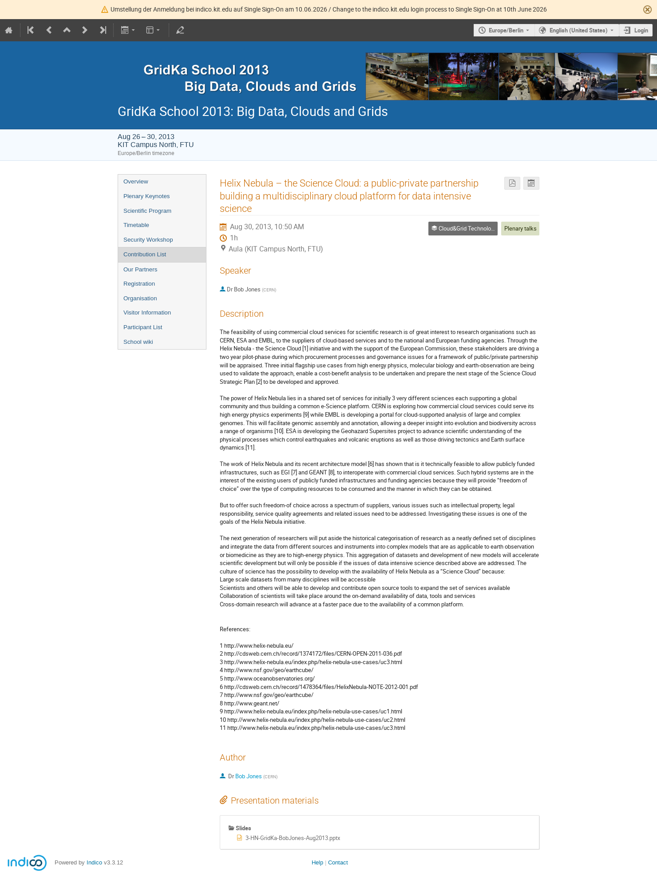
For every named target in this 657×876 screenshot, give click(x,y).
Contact (338, 862)
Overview (135, 181)
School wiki (138, 341)
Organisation (140, 298)
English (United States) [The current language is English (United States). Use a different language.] (579, 30)
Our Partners (140, 269)
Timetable (136, 225)
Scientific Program (147, 210)
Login (641, 30)
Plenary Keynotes (146, 196)
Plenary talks (520, 228)
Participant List (142, 327)
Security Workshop (148, 239)
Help (317, 862)
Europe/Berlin (506, 30)
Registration (139, 283)
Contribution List (144, 254)
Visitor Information (147, 312)
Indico (94, 862)
